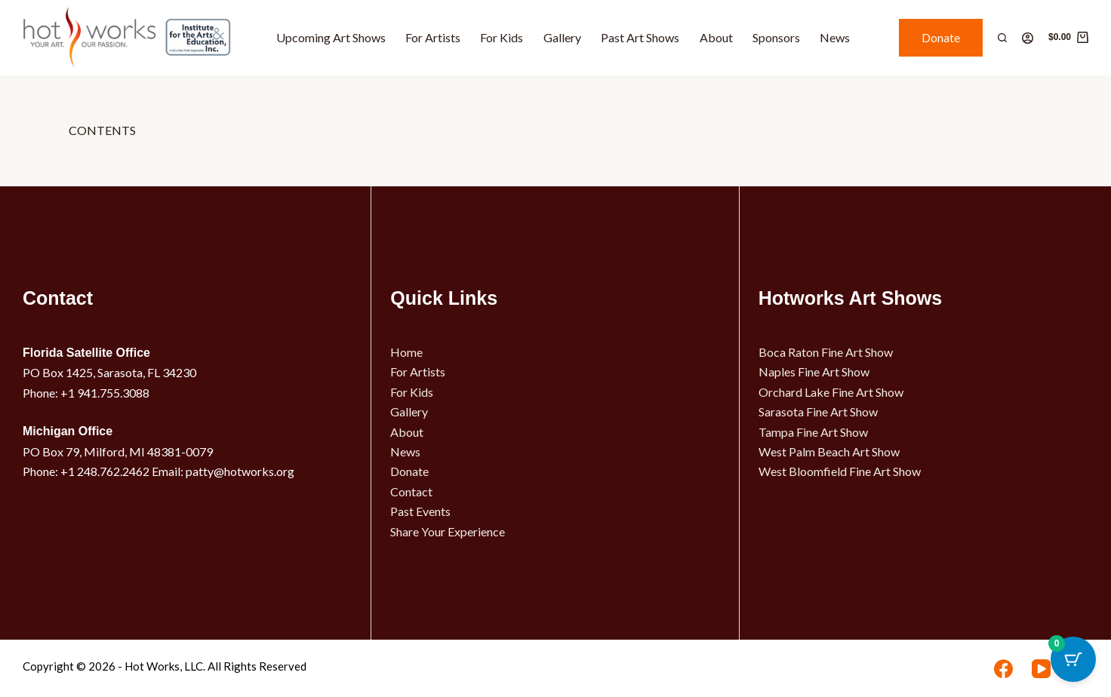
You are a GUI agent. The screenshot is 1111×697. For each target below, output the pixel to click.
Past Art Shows (640, 37)
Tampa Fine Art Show (813, 432)
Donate (941, 37)
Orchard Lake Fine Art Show (831, 392)
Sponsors (776, 37)
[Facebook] (1003, 668)
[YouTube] (1041, 668)
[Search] (1002, 37)
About (716, 37)
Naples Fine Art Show (814, 371)
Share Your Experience (447, 531)
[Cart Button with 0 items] (1073, 659)
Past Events (420, 511)
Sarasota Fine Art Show (818, 411)
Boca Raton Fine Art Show (826, 352)
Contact (411, 491)
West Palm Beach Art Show (829, 451)
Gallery (562, 37)
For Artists (432, 37)
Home (406, 352)
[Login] (1027, 38)
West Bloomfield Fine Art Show (840, 471)
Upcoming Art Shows (331, 37)
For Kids (501, 37)
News (835, 37)
